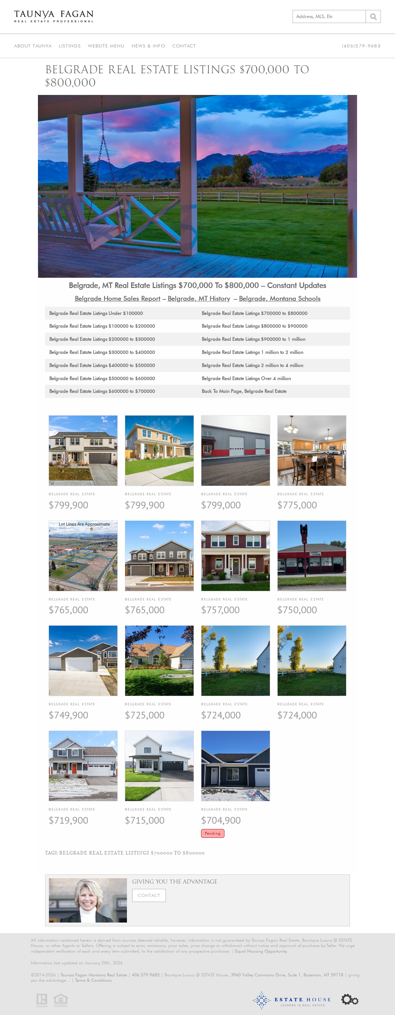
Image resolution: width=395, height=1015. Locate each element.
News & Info (148, 46)
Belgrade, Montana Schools (280, 298)
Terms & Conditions (93, 980)
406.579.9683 (146, 974)
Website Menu (106, 46)
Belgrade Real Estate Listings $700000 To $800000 (132, 853)
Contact (184, 46)
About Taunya (33, 46)
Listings (70, 46)
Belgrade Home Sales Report (117, 298)
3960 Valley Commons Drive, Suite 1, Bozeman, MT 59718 (287, 974)
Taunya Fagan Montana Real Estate (94, 974)
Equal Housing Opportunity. (261, 951)
